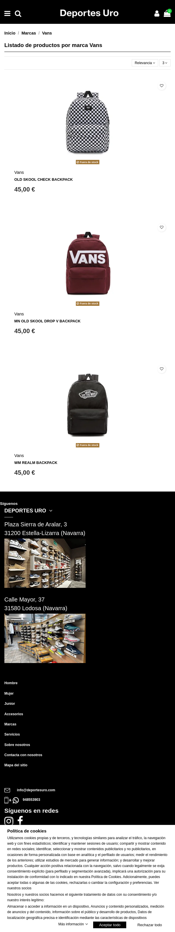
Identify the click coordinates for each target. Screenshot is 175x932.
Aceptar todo (109, 925)
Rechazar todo (149, 925)
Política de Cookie (105, 877)
